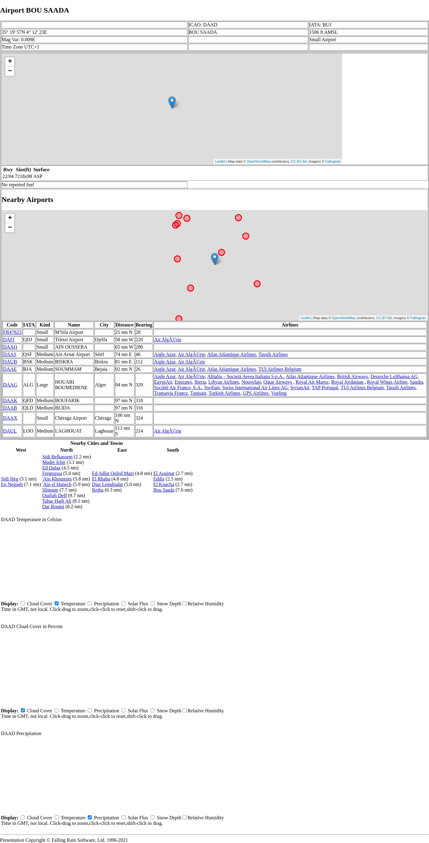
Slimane (50, 490)
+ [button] (10, 61)
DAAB (10, 407)
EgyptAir (163, 382)
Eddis (158, 478)
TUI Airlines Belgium (279, 369)
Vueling (279, 393)
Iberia (200, 382)
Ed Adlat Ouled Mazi (113, 473)
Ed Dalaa (51, 467)
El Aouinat (163, 473)
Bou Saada (163, 490)
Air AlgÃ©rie (167, 339)
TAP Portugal (325, 387)
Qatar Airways (278, 382)
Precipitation (106, 603)
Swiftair (212, 387)
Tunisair (198, 393)
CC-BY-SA (299, 161)
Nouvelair (251, 382)
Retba (97, 490)
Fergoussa (52, 473)
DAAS (10, 354)
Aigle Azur (165, 354)
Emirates (183, 382)
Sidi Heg (9, 478)
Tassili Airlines (273, 354)
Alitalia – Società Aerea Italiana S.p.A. (245, 376)
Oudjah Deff (54, 495)
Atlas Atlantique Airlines (231, 354)
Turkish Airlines (225, 393)
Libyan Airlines (223, 382)
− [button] (10, 71)
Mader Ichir (54, 462)
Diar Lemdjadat (107, 484)
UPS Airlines (256, 393)
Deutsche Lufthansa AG (394, 376)
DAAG (10, 384)
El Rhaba (101, 478)
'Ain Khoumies (57, 478)
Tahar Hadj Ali (57, 501)
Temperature (73, 603)
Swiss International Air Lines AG (255, 387)
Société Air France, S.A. (178, 387)
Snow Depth (169, 603)
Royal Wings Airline (387, 382)
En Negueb (12, 484)
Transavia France (171, 393)
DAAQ (10, 347)
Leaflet (220, 161)
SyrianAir (299, 387)
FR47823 (12, 332)
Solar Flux (138, 603)
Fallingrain (333, 161)
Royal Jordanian (348, 382)
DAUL (10, 430)
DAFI (8, 339)
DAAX (10, 418)
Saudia (416, 382)
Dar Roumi (53, 506)
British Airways (352, 376)
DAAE (10, 369)
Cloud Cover (39, 603)
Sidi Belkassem (57, 456)
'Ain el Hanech (57, 484)
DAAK (10, 400)
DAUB (10, 361)
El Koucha (163, 484)
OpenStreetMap (259, 161)
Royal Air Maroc (312, 382)
